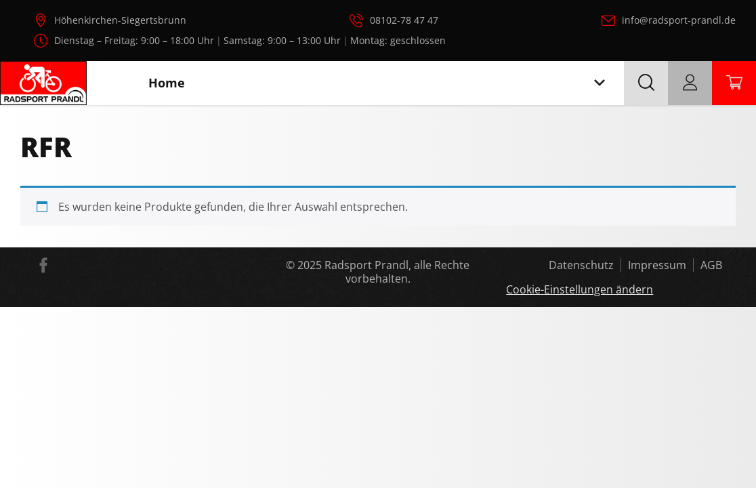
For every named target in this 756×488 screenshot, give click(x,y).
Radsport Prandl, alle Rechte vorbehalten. (396, 272)
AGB (711, 265)
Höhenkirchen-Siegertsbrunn (120, 20)
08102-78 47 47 (404, 20)
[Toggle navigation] (599, 83)
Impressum (657, 265)
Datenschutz (581, 265)
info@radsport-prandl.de (679, 20)
